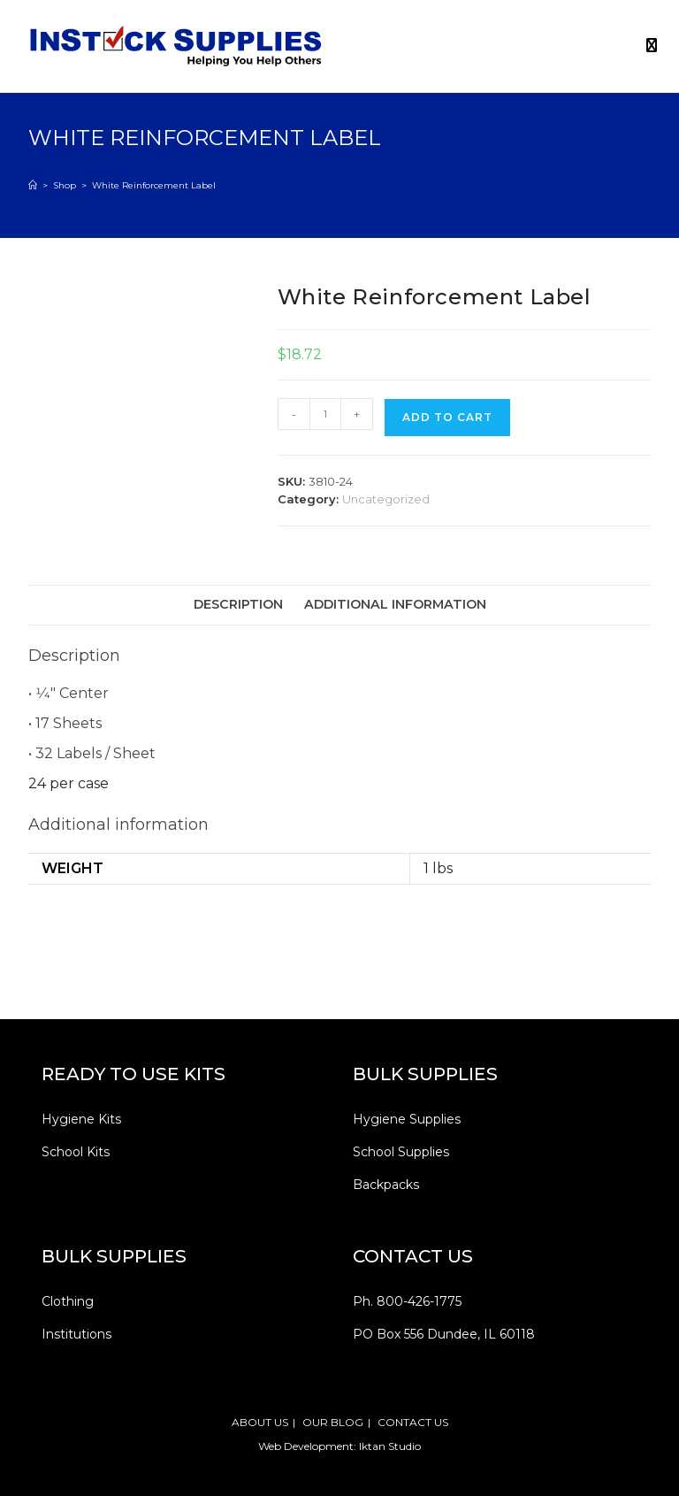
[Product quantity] (325, 414)
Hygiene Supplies (407, 1119)
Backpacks (386, 1185)
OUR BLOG (332, 1422)
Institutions (76, 1334)
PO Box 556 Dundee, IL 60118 (444, 1334)
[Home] (32, 185)
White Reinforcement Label (154, 185)
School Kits (76, 1152)
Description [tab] (238, 604)
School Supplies (401, 1152)
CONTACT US (413, 1422)
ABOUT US (260, 1422)
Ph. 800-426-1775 (407, 1301)
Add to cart (447, 417)
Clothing (68, 1301)
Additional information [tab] (395, 604)
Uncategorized (386, 499)
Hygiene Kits (81, 1119)
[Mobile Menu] (645, 45)
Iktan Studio (390, 1446)
